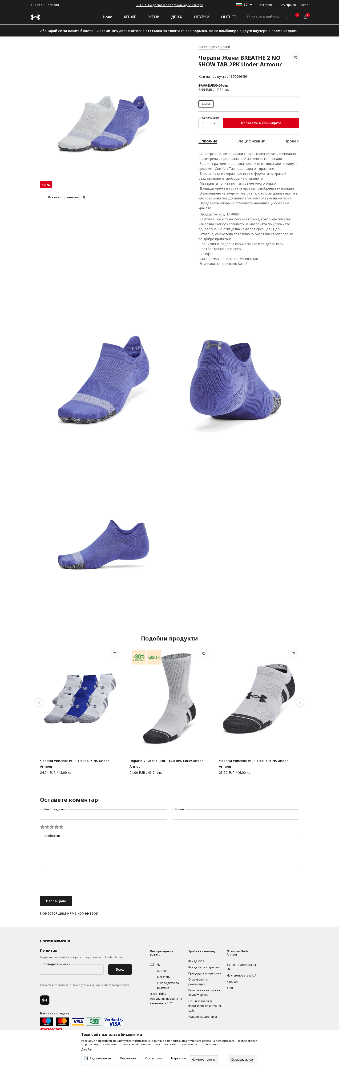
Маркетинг (178, 1058)
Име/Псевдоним (55, 809)
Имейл (180, 809)
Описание (207, 141)
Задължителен (100, 1058)
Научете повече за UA (241, 975)
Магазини (163, 977)
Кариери (232, 982)
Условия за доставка (202, 1017)
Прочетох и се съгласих (85, 985)
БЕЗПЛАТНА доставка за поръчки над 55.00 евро (169, 5)
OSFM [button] (206, 104)
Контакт (162, 971)
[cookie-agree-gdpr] (242, 1059)
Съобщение (52, 836)
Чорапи (224, 47)
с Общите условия (80, 985)
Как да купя (196, 961)
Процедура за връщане (204, 973)
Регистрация (288, 5)
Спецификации (250, 141)
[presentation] (76, 882)
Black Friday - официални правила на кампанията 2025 (166, 998)
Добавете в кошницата (261, 123)
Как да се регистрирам (203, 967)
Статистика (153, 1058)
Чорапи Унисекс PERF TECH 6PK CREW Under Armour (166, 763)
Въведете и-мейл (57, 964)
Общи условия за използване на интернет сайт (204, 1006)
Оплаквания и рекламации (198, 981)
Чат (159, 965)
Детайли (87, 1049)
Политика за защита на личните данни (204, 992)
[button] (296, 67)
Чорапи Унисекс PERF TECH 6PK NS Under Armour (74, 763)
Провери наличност (303, 141)
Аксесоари (206, 47)
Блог (230, 988)
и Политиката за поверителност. (111, 985)
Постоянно (128, 1058)
